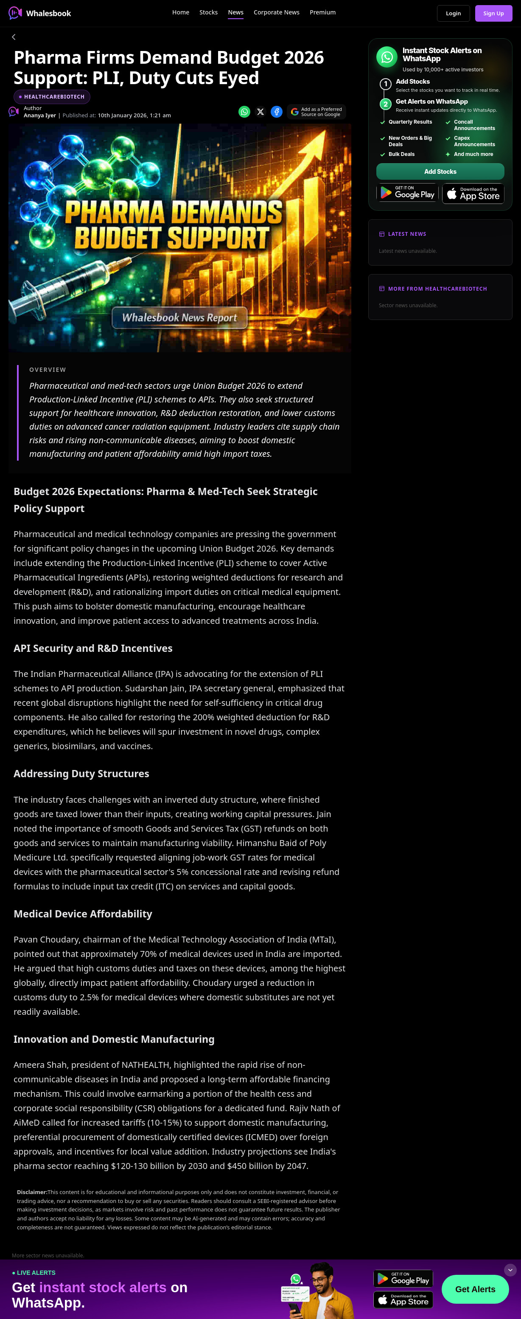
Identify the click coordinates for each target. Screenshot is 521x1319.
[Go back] (13, 38)
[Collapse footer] (510, 1270)
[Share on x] (260, 112)
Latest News (407, 234)
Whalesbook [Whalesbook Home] (39, 13)
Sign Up (494, 13)
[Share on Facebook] (277, 112)
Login (453, 13)
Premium (323, 12)
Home (180, 12)
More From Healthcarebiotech (437, 288)
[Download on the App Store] (473, 193)
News (236, 12)
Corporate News (277, 12)
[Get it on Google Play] (407, 193)
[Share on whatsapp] (244, 112)
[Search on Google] (316, 111)
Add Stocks (440, 171)
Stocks (208, 12)
